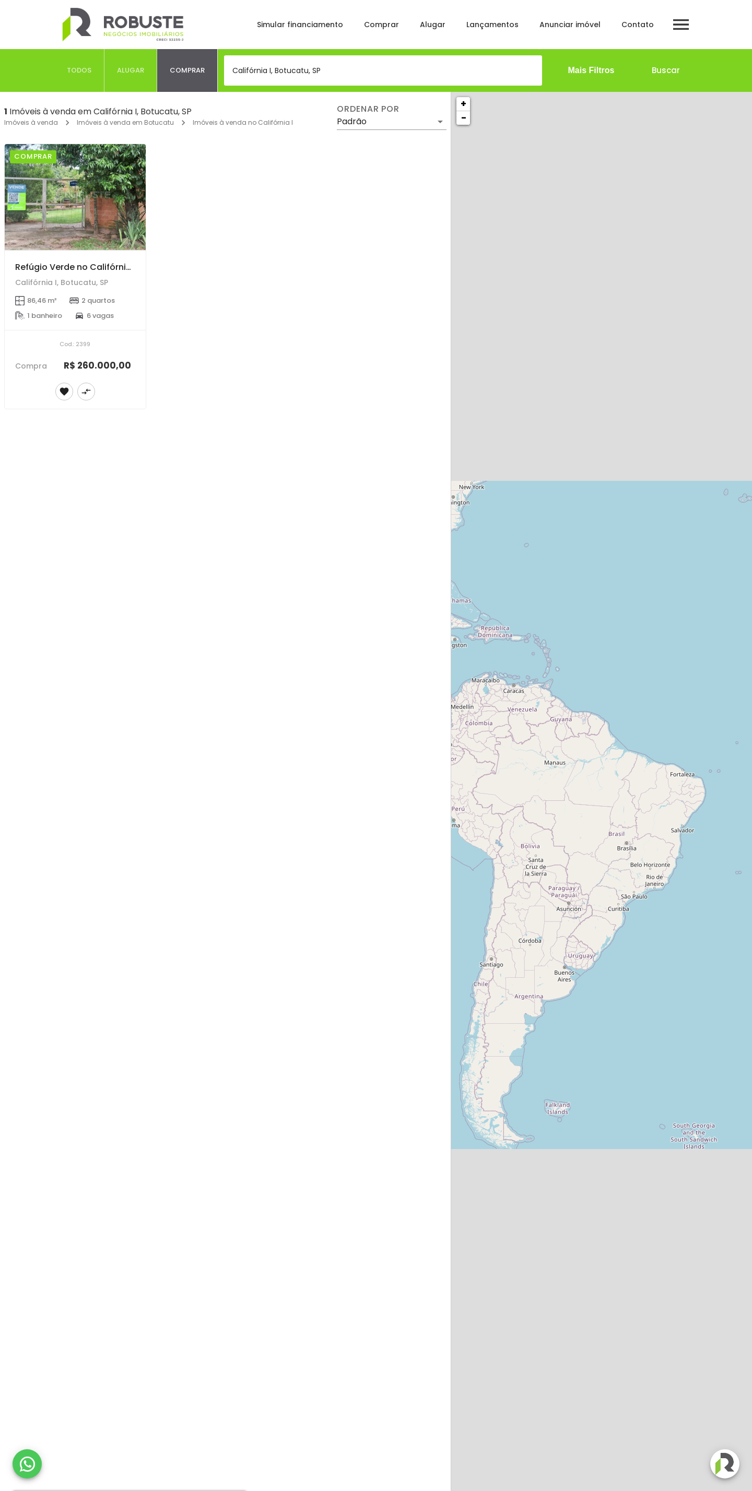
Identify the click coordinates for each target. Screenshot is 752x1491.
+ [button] (463, 103)
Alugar (432, 24)
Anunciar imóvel (570, 24)
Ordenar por (368, 109)
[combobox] (383, 70)
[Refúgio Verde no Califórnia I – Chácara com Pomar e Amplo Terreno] (75, 197)
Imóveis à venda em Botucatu (125, 122)
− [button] (463, 117)
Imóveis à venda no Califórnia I (243, 122)
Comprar (381, 24)
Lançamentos (492, 24)
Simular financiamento (300, 24)
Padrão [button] (352, 121)
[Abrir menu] (681, 24)
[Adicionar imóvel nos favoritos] (64, 391)
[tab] (79, 70)
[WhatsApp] (27, 1463)
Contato (637, 24)
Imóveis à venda (31, 122)
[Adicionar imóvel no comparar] (86, 391)
